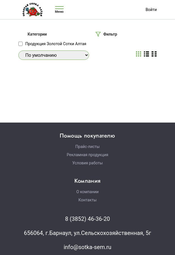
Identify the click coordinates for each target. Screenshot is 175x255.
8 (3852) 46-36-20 (87, 218)
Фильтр (110, 34)
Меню (59, 9)
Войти (151, 9)
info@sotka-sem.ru (87, 247)
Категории (37, 34)
